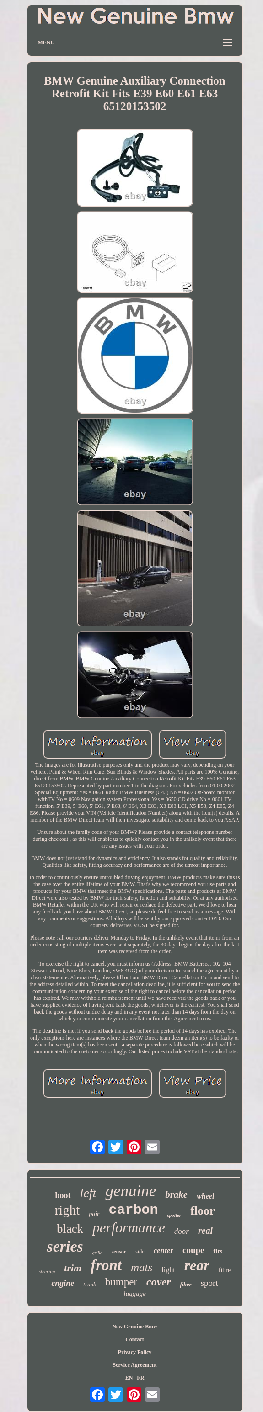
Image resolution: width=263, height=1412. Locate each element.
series (65, 1246)
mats (141, 1267)
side (139, 1251)
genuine (130, 1191)
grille (97, 1252)
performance (128, 1228)
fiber (185, 1284)
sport (209, 1283)
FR (140, 1378)
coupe (193, 1250)
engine (62, 1283)
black (70, 1229)
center (163, 1250)
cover (158, 1282)
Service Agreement (134, 1365)
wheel (205, 1196)
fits (217, 1251)
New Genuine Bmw (134, 1326)
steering (47, 1271)
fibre (225, 1270)
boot (63, 1195)
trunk (89, 1284)
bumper (121, 1282)
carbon (133, 1210)
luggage (134, 1293)
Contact (134, 1339)
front (106, 1265)
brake (176, 1194)
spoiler (174, 1215)
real (205, 1231)
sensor (119, 1251)
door (181, 1231)
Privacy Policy (135, 1352)
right (67, 1210)
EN (129, 1378)
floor (202, 1210)
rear (196, 1265)
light (168, 1270)
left (88, 1193)
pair (94, 1213)
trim (72, 1268)
